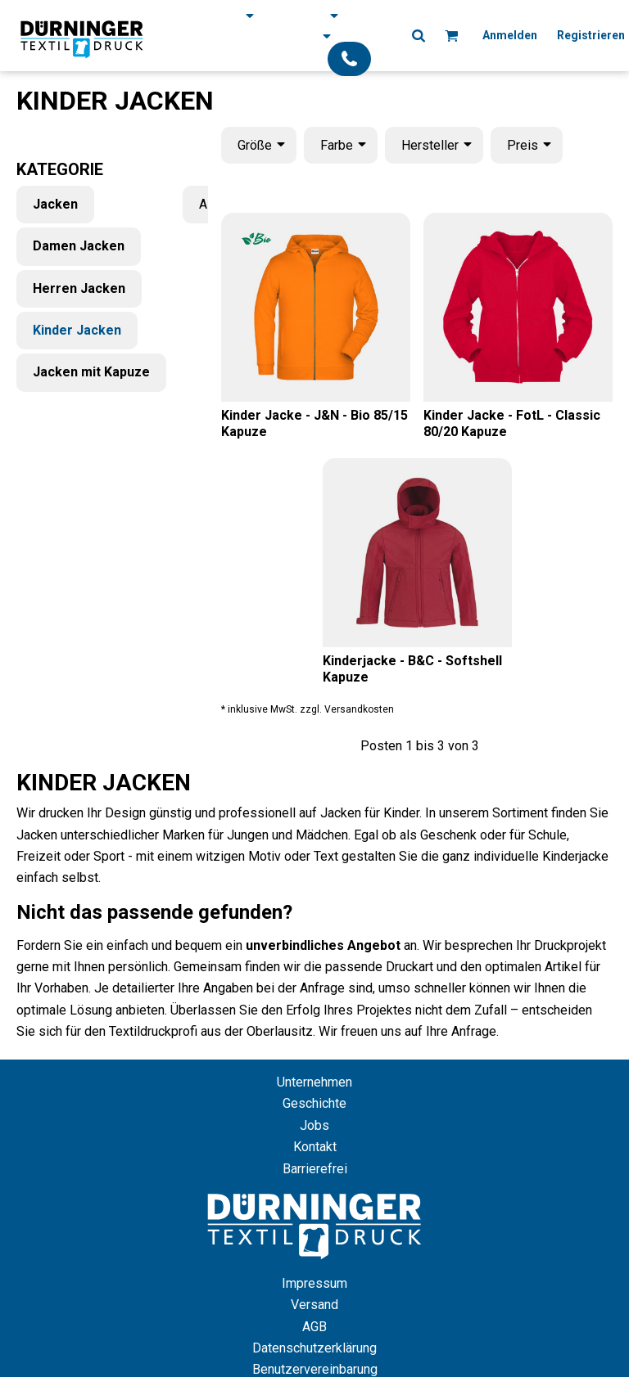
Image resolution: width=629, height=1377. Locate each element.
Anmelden (509, 35)
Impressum (314, 1283)
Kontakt (315, 1146)
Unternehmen (314, 1082)
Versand (314, 1304)
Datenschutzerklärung (314, 1348)
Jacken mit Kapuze (91, 372)
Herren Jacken (79, 288)
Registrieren (591, 35)
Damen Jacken (78, 246)
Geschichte (314, 1103)
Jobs (314, 1125)
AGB (314, 1326)
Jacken (55, 204)
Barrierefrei (315, 1169)
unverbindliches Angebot (323, 945)
